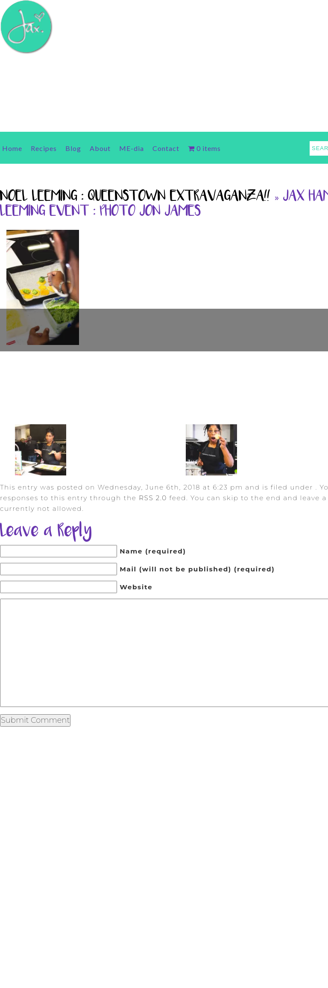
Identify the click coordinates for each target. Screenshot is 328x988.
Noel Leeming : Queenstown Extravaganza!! (135, 197)
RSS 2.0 (153, 498)
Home (12, 148)
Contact (165, 148)
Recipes (44, 148)
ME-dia (131, 148)
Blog (73, 148)
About (100, 148)
